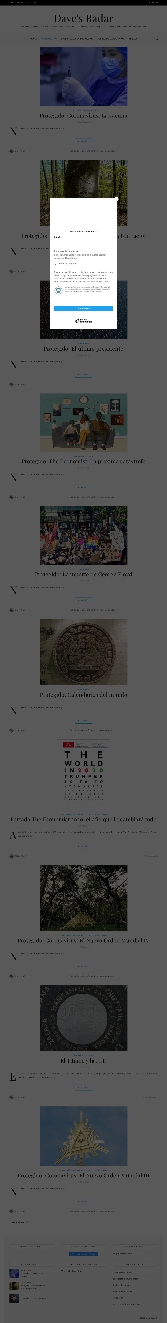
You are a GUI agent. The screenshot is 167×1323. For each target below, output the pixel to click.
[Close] (116, 199)
